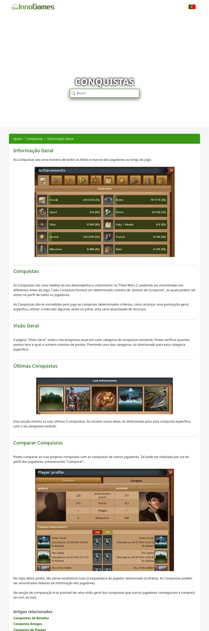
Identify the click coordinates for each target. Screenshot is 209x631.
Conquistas (34, 139)
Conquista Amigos (27, 624)
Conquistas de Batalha (31, 618)
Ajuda (17, 139)
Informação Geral (60, 139)
